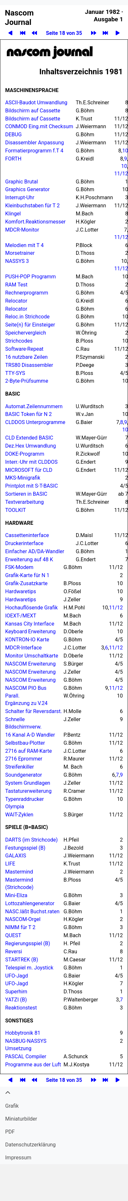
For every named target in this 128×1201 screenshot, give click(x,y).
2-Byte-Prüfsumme (26, 381)
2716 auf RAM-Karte (28, 751)
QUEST (13, 935)
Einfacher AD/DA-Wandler (34, 551)
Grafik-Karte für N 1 (27, 575)
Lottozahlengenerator (29, 903)
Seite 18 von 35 (64, 33)
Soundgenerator (23, 775)
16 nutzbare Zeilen (26, 357)
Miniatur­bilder (21, 1119)
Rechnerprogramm (26, 293)
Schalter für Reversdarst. (33, 711)
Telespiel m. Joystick (29, 968)
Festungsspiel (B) (25, 848)
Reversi (13, 951)
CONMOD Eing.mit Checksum (40, 126)
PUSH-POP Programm (30, 277)
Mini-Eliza (16, 895)
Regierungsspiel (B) (27, 943)
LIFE (10, 864)
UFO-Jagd (16, 976)
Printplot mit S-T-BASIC (31, 486)
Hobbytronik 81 (22, 1033)
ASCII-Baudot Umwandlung (36, 102)
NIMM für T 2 (20, 927)
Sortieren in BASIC (26, 494)
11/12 (116, 608)
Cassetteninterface (27, 535)
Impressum (18, 1157)
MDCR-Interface (23, 648)
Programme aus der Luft (33, 1064)
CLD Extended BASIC (29, 438)
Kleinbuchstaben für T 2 (32, 205)
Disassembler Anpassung (34, 143)
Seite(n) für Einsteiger (30, 325)
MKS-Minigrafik (22, 478)
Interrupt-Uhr (19, 197)
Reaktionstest (21, 1008)
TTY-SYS (15, 373)
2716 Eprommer (23, 759)
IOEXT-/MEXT (20, 616)
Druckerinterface (24, 543)
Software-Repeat (24, 349)
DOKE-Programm (24, 454)
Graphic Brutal (21, 182)
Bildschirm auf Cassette (32, 111)
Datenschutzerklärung (30, 1145)
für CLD (28, 470)
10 (124, 166)
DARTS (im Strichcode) (31, 840)
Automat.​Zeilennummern (34, 406)
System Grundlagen (27, 783)
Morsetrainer (20, 253)
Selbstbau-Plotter (25, 743)
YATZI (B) (16, 1000)
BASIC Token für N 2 (28, 414)
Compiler (25, 1056)
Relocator (16, 301)
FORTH (13, 159)
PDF (10, 1132)
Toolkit (15, 510)
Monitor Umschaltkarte (31, 656)
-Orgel (23, 919)
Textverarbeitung (24, 502)
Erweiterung (30, 664)
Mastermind (19, 872)
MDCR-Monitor (22, 230)
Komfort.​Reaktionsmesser (35, 222)
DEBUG (13, 134)
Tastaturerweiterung (28, 791)
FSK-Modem (19, 567)
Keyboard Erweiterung (30, 631)
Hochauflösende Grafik (31, 608)
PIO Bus (25, 688)
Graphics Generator (27, 189)
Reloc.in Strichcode (27, 317)
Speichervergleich (25, 333)
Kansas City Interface (29, 624)
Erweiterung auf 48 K (29, 559)
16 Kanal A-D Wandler (30, 735)
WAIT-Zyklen (19, 815)
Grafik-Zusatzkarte (26, 583)
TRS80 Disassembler (29, 365)
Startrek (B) (21, 960)
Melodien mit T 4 (24, 245)
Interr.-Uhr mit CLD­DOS (31, 462)
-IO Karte (27, 640)
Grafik (12, 1106)
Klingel (13, 214)
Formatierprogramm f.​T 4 (34, 151)
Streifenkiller (19, 767)
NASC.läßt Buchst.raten (32, 911)
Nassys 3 (17, 261)
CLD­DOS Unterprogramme (35, 422)
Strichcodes (19, 341)
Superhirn (16, 992)
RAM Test (16, 285)
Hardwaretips (20, 591)
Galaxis (15, 856)
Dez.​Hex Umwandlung (30, 446)
